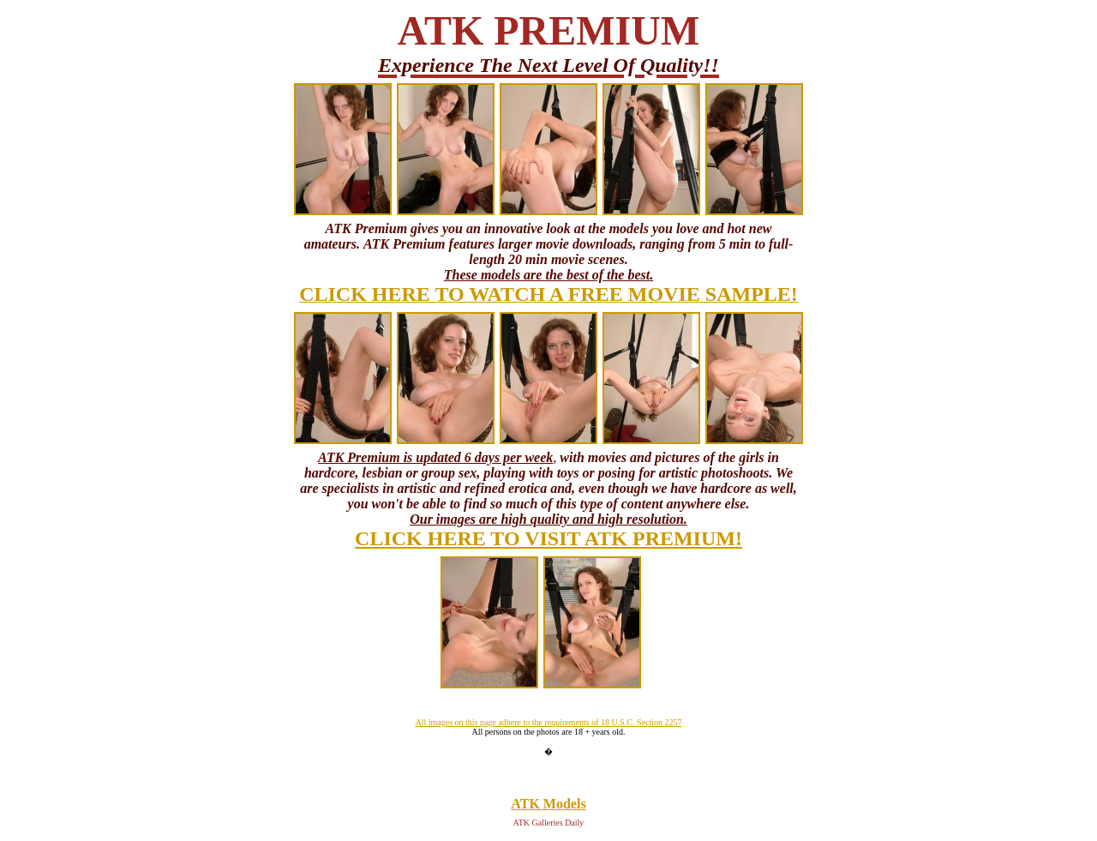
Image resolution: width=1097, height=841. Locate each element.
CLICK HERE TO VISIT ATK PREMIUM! (548, 538)
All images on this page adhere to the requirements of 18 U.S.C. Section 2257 (548, 722)
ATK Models (548, 803)
